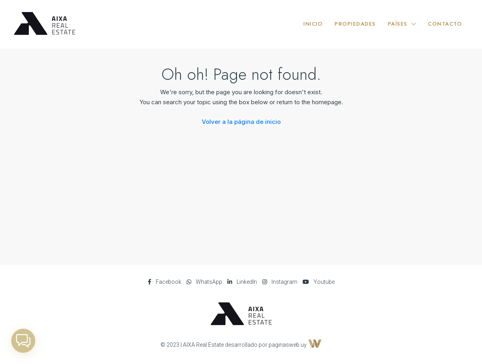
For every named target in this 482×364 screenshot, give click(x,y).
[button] (23, 341)
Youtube (319, 282)
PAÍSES (398, 24)
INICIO (313, 24)
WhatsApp (205, 282)
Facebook (165, 282)
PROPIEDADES (355, 24)
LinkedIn (242, 282)
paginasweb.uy (295, 345)
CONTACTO (445, 24)
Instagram (280, 282)
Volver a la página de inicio (241, 121)
